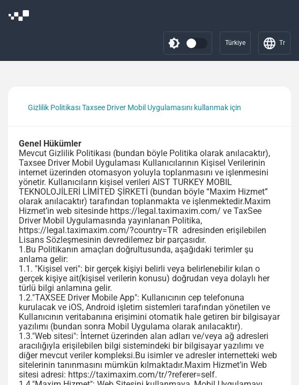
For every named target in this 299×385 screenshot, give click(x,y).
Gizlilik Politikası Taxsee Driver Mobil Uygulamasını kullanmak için (134, 107)
